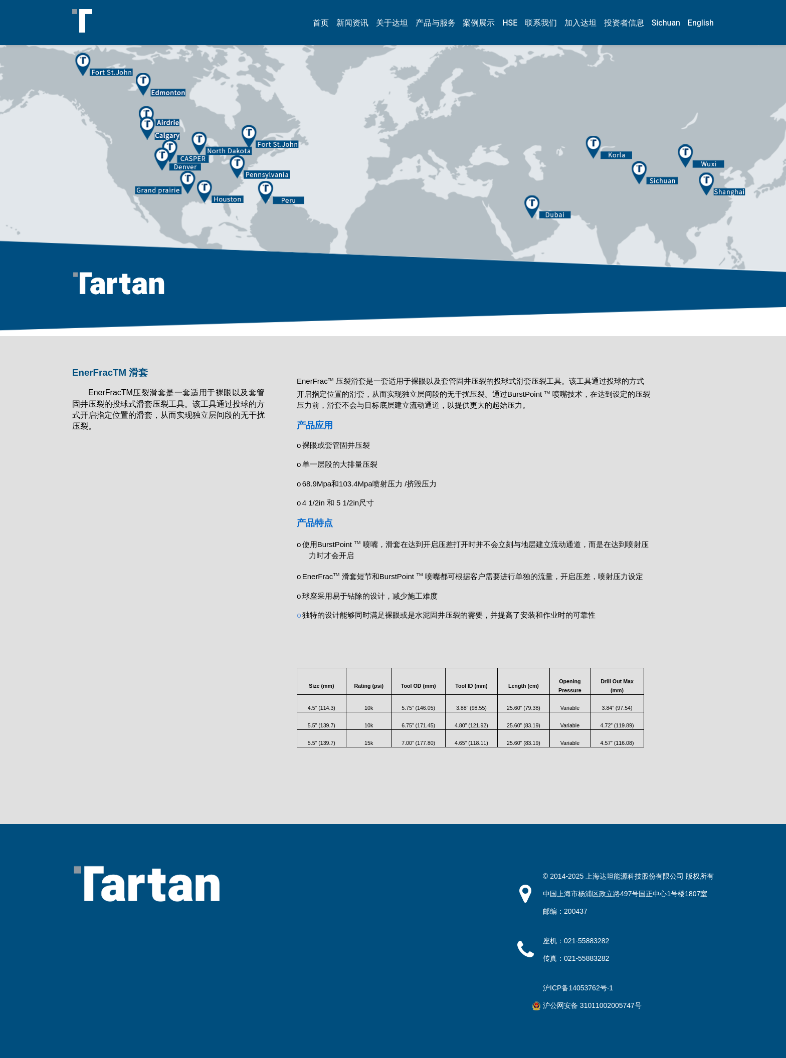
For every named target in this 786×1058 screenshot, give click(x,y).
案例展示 (479, 23)
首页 (321, 23)
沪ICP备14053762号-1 (578, 988)
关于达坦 (392, 23)
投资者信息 (624, 23)
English (701, 23)
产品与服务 (436, 23)
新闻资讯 (352, 23)
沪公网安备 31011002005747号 (592, 1005)
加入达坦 (580, 23)
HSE (509, 23)
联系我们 (541, 23)
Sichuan (666, 23)
